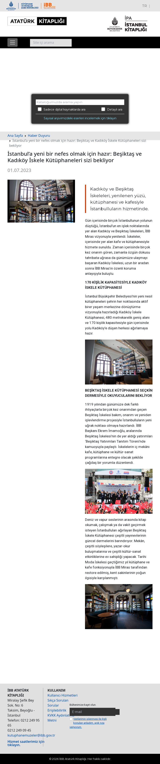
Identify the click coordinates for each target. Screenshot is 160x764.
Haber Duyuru (39, 135)
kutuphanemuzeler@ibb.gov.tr (31, 735)
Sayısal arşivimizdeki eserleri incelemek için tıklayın (80, 118)
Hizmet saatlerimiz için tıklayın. (26, 743)
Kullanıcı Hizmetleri (63, 695)
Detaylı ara (111, 109)
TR (144, 6)
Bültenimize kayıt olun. (83, 704)
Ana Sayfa (15, 135)
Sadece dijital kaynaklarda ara (61, 109)
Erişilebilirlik (57, 710)
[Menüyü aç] (13, 42)
